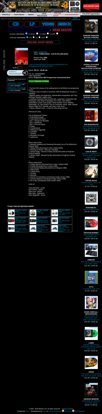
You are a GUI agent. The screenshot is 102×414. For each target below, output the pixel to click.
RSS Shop (67, 411)
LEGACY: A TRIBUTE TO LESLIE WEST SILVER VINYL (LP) (91, 146)
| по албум (42, 34)
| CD (30, 37)
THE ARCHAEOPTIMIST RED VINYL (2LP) (21, 220)
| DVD (43, 37)
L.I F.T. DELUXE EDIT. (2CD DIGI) (64, 212)
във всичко (20, 34)
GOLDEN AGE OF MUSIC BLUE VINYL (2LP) (91, 60)
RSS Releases (78, 411)
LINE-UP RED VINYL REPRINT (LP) (91, 227)
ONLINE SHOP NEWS (40, 42)
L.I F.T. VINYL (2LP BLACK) (21, 212)
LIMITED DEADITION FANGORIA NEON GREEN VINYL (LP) (91, 338)
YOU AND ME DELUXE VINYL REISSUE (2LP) (91, 118)
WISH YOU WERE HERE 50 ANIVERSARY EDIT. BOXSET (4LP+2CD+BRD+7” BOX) (39, 229)
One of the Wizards (55, 411)
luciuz (27, 411)
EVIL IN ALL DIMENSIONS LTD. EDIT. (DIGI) (91, 254)
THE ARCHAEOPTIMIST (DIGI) (64, 220)
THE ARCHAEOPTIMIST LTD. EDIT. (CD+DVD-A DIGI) (21, 228)
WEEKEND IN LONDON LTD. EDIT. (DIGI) (91, 393)
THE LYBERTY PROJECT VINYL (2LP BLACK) (91, 90)
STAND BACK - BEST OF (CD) (91, 174)
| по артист (31, 34)
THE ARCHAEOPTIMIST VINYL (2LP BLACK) (42, 220)
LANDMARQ (42, 52)
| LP (36, 37)
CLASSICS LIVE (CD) (91, 280)
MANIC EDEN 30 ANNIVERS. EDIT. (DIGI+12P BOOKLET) (91, 308)
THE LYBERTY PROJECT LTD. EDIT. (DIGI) (91, 30)
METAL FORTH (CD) (91, 201)
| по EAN (52, 34)
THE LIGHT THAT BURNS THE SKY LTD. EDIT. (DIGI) (91, 366)
